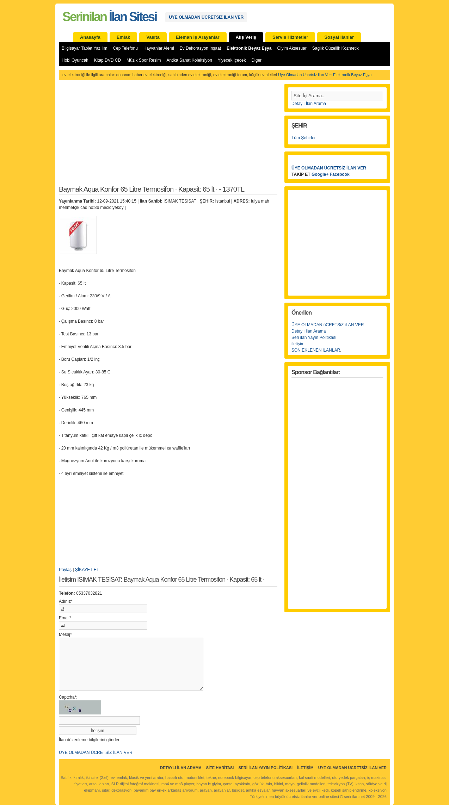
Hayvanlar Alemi (158, 48)
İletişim (305, 768)
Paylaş (65, 569)
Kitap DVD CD (107, 60)
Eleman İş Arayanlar (198, 37)
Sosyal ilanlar (339, 37)
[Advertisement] (168, 136)
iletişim (298, 343)
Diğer (256, 60)
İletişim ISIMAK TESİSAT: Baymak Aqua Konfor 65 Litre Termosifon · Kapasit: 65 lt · (161, 579)
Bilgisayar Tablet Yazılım (84, 48)
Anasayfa (90, 37)
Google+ (320, 174)
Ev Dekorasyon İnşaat (200, 48)
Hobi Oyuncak (75, 60)
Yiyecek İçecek (232, 60)
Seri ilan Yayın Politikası (314, 337)
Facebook (340, 174)
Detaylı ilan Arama (308, 331)
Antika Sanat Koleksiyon (189, 60)
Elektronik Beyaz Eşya (249, 48)
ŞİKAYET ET (87, 569)
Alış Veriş (246, 37)
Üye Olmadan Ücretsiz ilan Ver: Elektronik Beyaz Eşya (324, 75)
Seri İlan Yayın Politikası (265, 768)
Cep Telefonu (125, 48)
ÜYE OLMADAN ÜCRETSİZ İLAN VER (206, 17)
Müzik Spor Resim (144, 60)
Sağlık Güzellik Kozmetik (335, 48)
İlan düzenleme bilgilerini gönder (89, 739)
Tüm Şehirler (303, 137)
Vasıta (153, 37)
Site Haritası (220, 768)
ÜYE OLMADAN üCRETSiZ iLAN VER (327, 324)
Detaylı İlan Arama (308, 103)
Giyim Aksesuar (291, 48)
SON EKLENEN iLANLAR (315, 350)
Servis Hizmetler (290, 37)
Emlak (123, 37)
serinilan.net (354, 796)
